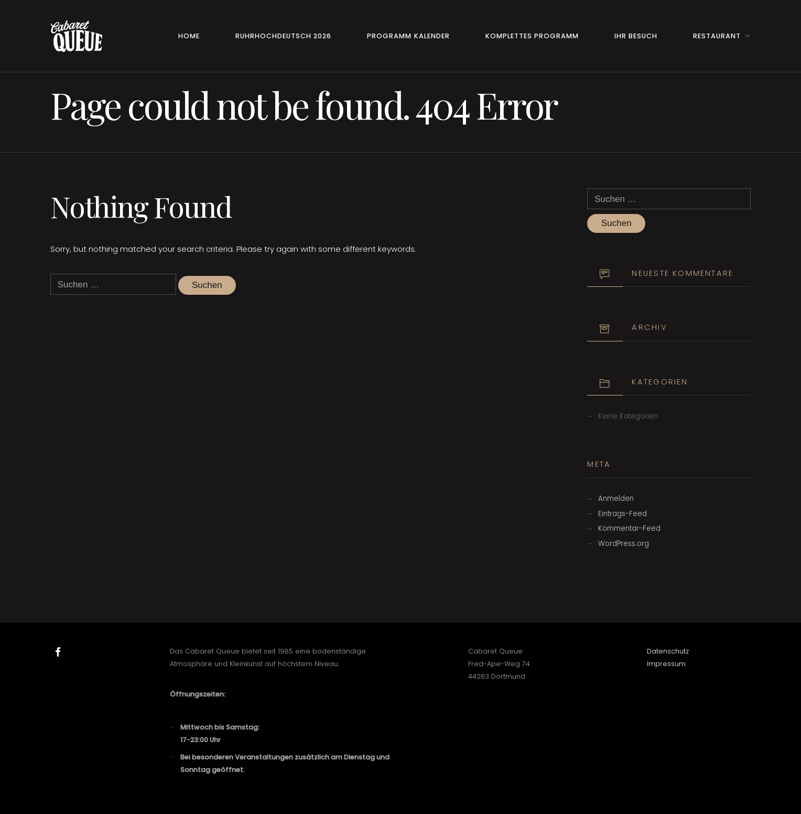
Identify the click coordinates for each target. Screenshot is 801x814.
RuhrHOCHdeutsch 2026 (283, 35)
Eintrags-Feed (622, 514)
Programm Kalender (408, 35)
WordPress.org (623, 544)
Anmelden (616, 499)
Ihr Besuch (635, 35)
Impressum (666, 663)
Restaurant (717, 35)
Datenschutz (668, 651)
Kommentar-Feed (629, 528)
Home (189, 35)
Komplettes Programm (532, 35)
